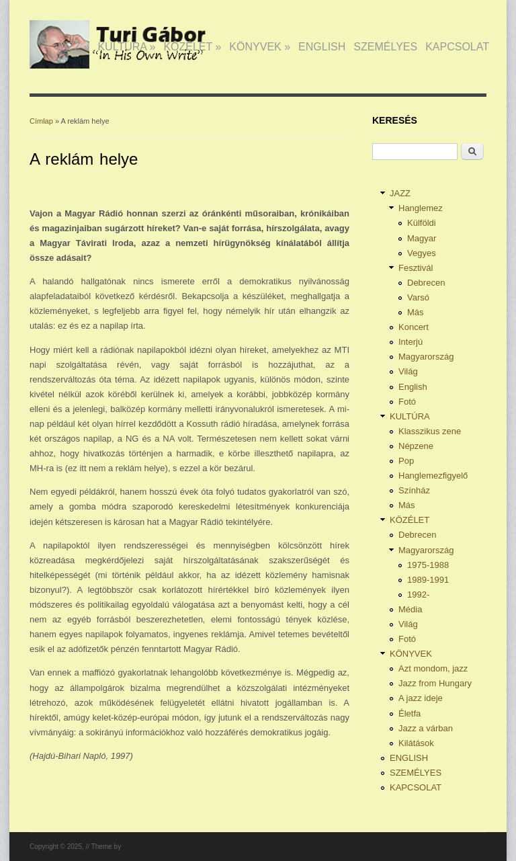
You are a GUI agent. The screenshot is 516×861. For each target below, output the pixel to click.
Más (415, 312)
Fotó (407, 402)
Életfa (409, 713)
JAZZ (72, 46)
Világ (408, 371)
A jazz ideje (420, 698)
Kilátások (416, 743)
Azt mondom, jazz (433, 668)
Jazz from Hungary (435, 683)
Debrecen (426, 283)
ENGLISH (321, 46)
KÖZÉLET (192, 46)
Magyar (421, 238)
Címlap (41, 121)
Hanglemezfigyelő (433, 475)
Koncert (413, 327)
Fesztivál (415, 268)
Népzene (415, 446)
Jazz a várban (425, 728)
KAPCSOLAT (457, 46)
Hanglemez (420, 208)
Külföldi (421, 223)
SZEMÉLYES (385, 46)
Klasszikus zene (429, 431)
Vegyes (421, 253)
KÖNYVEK (259, 46)
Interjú (410, 342)
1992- (418, 594)
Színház (414, 490)
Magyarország (426, 357)
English (412, 387)
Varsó (418, 297)
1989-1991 (428, 580)
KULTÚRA (126, 46)
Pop (406, 461)
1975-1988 (428, 565)
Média (410, 609)
